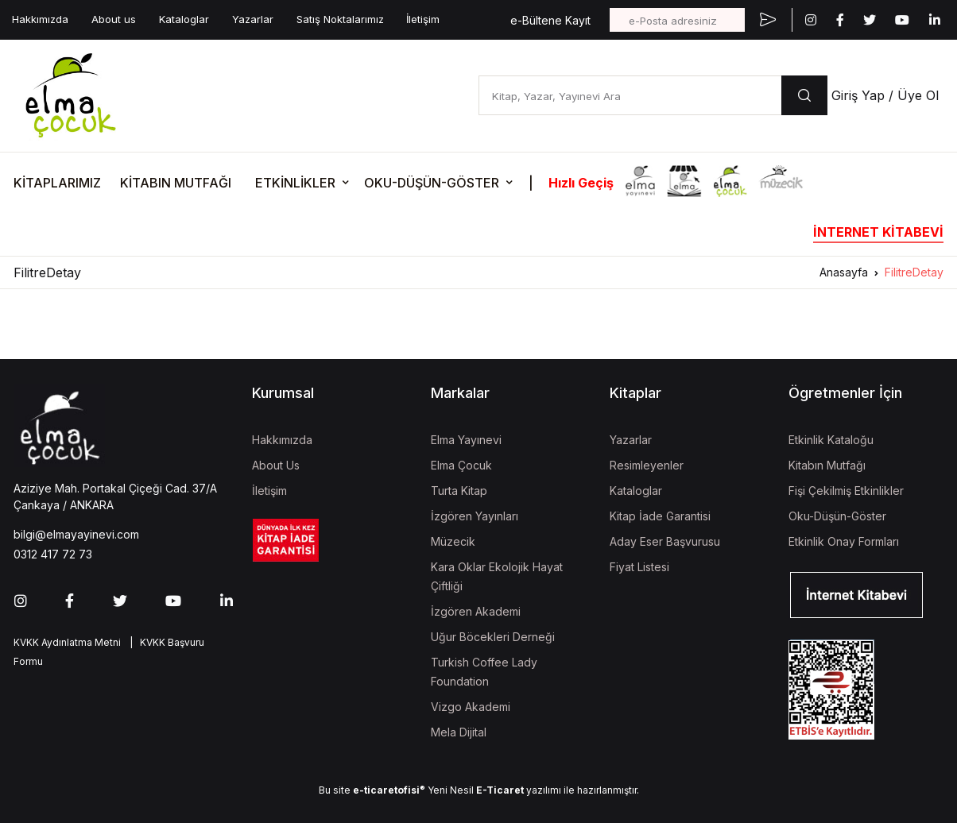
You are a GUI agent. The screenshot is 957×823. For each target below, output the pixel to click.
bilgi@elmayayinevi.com (76, 534)
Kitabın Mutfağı (827, 465)
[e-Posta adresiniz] (677, 20)
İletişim (423, 19)
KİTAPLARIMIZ (57, 183)
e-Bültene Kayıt (550, 20)
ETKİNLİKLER (295, 183)
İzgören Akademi (476, 611)
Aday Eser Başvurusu (665, 541)
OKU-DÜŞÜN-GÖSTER (431, 183)
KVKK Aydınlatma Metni (67, 642)
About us (113, 19)
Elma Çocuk (461, 465)
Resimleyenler (647, 465)
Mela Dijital (458, 732)
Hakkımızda (40, 19)
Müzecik (453, 541)
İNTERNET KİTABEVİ (878, 232)
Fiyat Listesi (639, 567)
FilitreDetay (914, 272)
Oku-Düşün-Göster (837, 516)
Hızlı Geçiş (581, 183)
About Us (276, 465)
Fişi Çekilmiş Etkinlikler (846, 490)
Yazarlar (252, 19)
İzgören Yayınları (474, 516)
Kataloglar (184, 19)
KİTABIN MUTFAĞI (175, 183)
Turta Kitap (459, 490)
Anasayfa (843, 272)
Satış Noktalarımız (340, 19)
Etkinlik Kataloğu (831, 439)
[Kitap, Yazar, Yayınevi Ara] (629, 95)
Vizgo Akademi (470, 706)
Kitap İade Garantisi (660, 516)
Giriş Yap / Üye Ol (885, 95)
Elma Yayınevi (466, 439)
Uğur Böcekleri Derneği (493, 636)
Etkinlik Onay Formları (843, 541)
